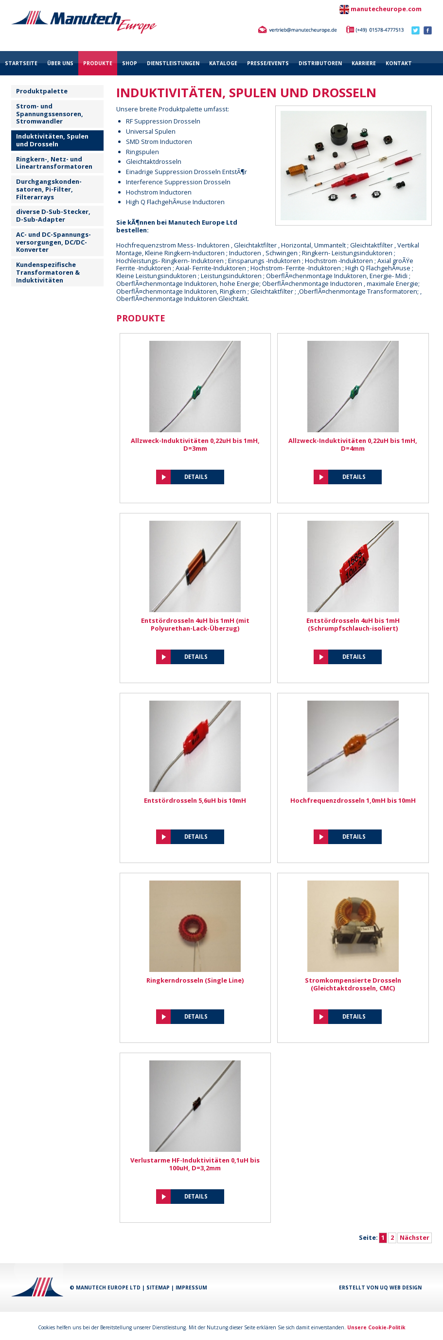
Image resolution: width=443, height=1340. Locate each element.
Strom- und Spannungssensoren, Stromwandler (49, 114)
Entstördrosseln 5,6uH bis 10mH (195, 800)
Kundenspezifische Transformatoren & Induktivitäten (48, 272)
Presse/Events (268, 63)
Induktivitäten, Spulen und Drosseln (52, 140)
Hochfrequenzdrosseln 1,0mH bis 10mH (353, 800)
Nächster (414, 1237)
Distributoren (320, 63)
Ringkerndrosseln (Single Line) (195, 980)
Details (196, 476)
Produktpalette (42, 91)
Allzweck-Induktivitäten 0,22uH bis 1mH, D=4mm (352, 444)
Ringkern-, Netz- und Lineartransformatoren (54, 163)
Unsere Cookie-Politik (376, 1327)
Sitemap (158, 1287)
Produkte (97, 63)
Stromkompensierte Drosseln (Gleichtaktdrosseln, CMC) (353, 984)
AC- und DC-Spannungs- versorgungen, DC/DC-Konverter (53, 242)
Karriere (364, 63)
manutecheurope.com (386, 8)
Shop (129, 63)
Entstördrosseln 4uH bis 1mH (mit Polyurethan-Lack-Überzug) (195, 624)
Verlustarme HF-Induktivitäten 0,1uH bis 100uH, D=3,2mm (195, 1164)
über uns (60, 63)
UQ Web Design (401, 1287)
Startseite (21, 63)
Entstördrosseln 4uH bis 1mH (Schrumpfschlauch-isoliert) (353, 624)
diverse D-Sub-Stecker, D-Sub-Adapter (53, 215)
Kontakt (399, 63)
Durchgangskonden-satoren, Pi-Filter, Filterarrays (49, 189)
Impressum (191, 1287)
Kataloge (223, 63)
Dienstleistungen (173, 63)
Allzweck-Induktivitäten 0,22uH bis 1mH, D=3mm (195, 444)
